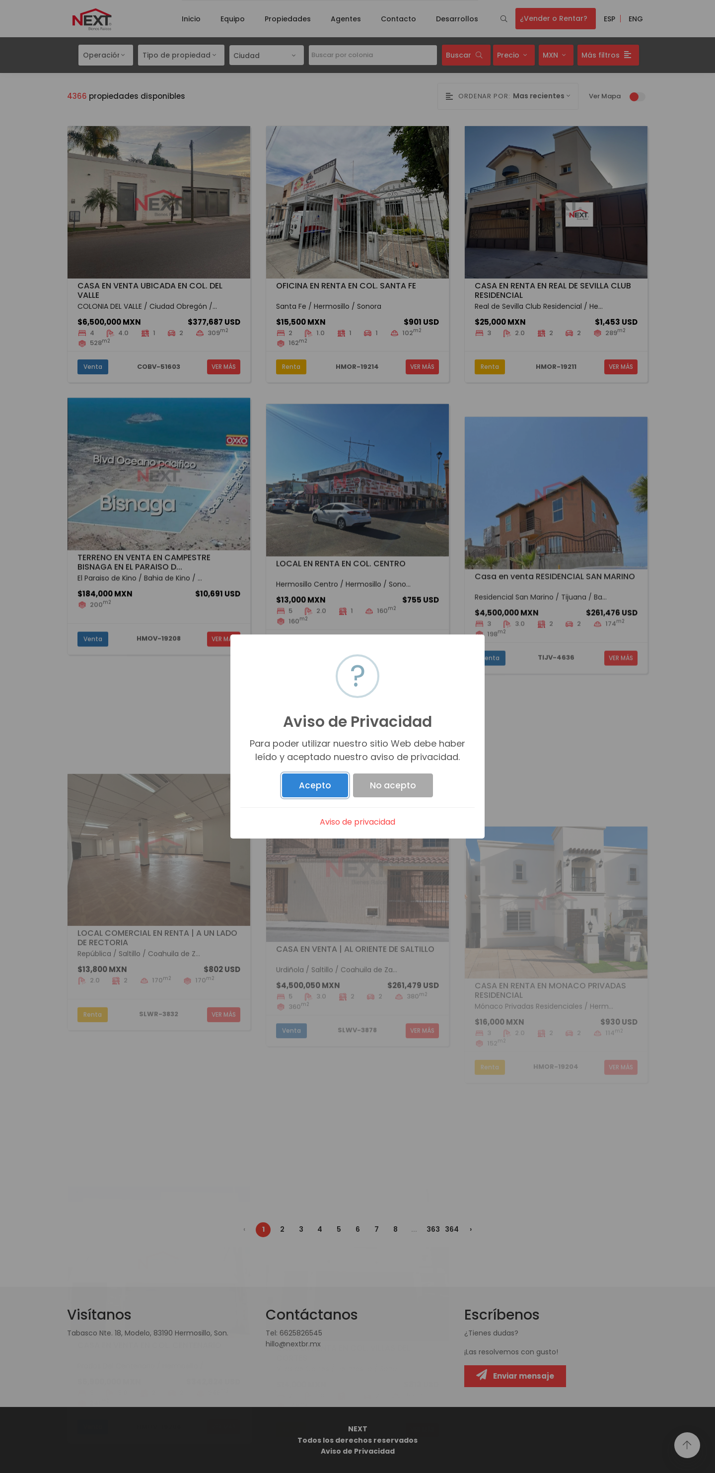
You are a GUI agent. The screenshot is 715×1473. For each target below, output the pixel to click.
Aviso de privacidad (357, 822)
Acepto (315, 785)
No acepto (393, 785)
